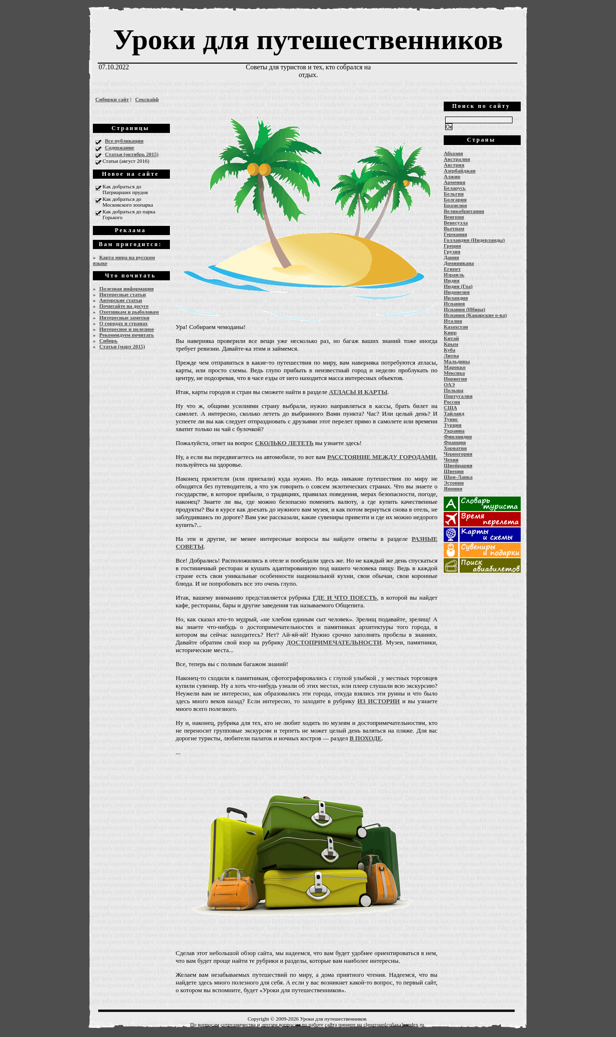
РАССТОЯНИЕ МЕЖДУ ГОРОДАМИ (381, 456)
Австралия (457, 159)
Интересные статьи (122, 294)
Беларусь (455, 188)
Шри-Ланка (458, 477)
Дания (451, 257)
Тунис (451, 419)
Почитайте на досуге (123, 306)
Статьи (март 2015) (122, 346)
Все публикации (124, 141)
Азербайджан (459, 170)
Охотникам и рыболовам (129, 312)
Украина (454, 430)
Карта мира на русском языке (124, 260)
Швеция (454, 471)
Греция (452, 246)
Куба (449, 350)
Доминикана (459, 263)
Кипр (450, 332)
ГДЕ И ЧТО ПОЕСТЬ (345, 597)
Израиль (454, 274)
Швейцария (458, 465)
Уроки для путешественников (308, 39)
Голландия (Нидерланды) (474, 240)
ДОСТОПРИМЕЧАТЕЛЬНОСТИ (334, 642)
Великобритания (464, 211)
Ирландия (456, 298)
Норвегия (455, 378)
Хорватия (455, 448)
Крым (451, 344)
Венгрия (454, 217)
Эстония (454, 483)
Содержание (119, 147)
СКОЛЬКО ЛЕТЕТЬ (284, 442)
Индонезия (457, 292)
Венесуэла (456, 222)
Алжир (452, 176)
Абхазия (453, 153)
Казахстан (456, 326)
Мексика (454, 373)
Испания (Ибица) (464, 309)
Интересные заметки (124, 317)
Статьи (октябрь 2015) (131, 154)
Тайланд (454, 413)
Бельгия (453, 194)
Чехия (451, 459)
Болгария (455, 199)
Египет (452, 269)
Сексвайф (147, 99)
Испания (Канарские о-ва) (475, 315)
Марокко (455, 367)
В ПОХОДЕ (365, 738)
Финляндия (458, 436)
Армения (454, 182)
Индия (452, 280)
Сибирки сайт (112, 99)
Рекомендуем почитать (126, 335)
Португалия (458, 396)
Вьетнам (454, 228)
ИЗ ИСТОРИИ (378, 701)
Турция (453, 425)
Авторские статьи (120, 300)
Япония (453, 488)
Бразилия (455, 205)
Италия (453, 321)
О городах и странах (123, 323)
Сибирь (108, 340)
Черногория (458, 454)
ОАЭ (449, 384)
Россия (452, 402)
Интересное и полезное (126, 329)
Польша (453, 390)
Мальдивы (457, 361)
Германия (455, 234)
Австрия (454, 165)
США (450, 407)
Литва (451, 355)
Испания (454, 303)
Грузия (452, 251)
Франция (455, 442)
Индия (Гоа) (458, 286)
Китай (451, 338)
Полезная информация (126, 288)
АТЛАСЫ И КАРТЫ (358, 391)
